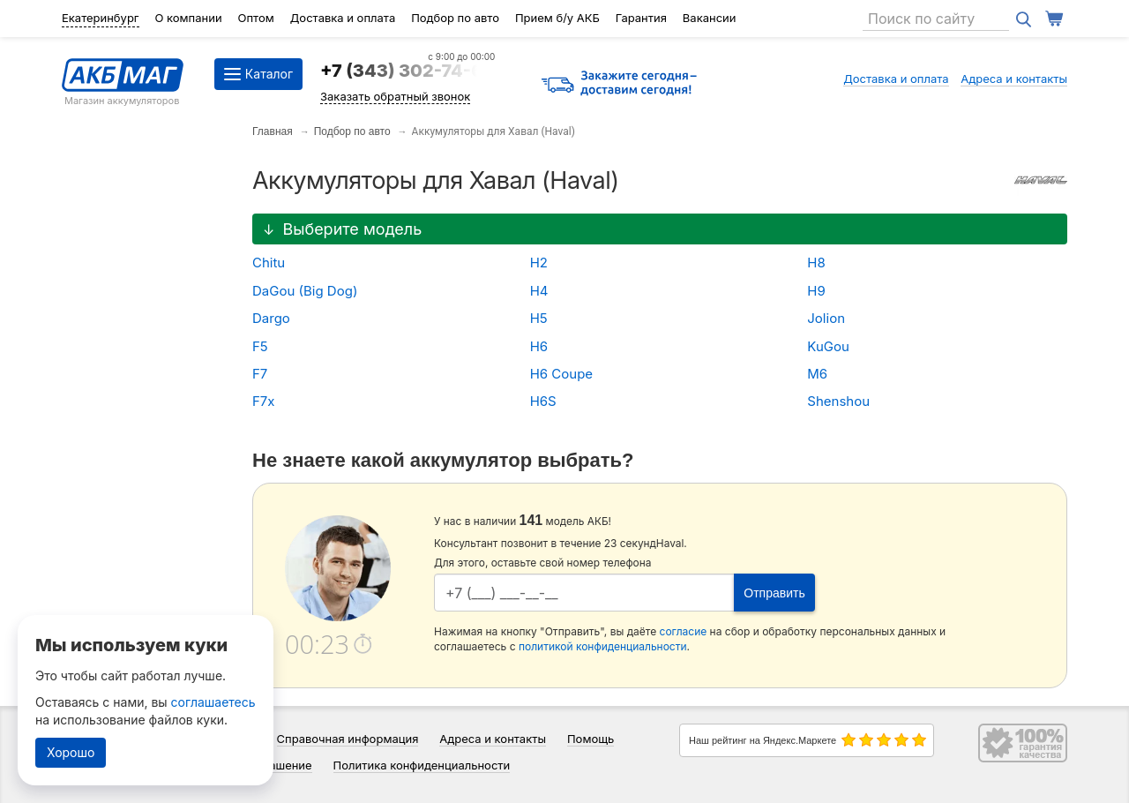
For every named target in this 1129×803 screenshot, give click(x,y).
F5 (260, 346)
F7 (259, 373)
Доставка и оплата (343, 18)
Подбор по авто (455, 18)
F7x (263, 401)
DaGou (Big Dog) (304, 290)
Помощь (590, 739)
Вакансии (709, 18)
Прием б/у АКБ (557, 18)
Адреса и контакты (1014, 78)
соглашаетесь (213, 701)
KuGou (828, 346)
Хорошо (70, 752)
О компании (187, 18)
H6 (539, 346)
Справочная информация (348, 739)
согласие (683, 631)
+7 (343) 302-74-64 (407, 70)
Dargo (271, 318)
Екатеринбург (100, 18)
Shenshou (838, 401)
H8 (816, 262)
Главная (272, 131)
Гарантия (641, 18)
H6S (543, 401)
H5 (539, 318)
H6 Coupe (561, 373)
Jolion (826, 318)
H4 (539, 290)
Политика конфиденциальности (422, 765)
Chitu (268, 262)
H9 (816, 290)
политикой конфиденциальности (603, 646)
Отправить (774, 593)
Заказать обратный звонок (395, 96)
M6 (817, 373)
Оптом (256, 18)
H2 (539, 262)
